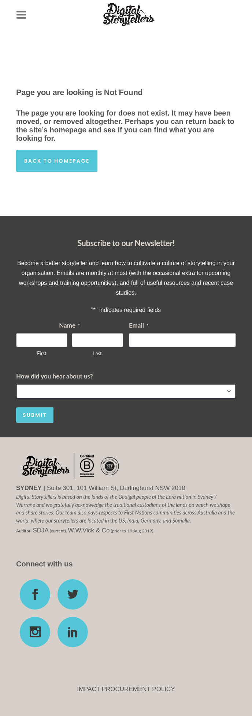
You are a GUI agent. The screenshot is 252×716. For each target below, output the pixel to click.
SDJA (40, 530)
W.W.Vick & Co (89, 530)
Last (97, 353)
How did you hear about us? (54, 376)
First (41, 353)
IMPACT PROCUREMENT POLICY (126, 689)
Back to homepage (56, 161)
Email (139, 325)
